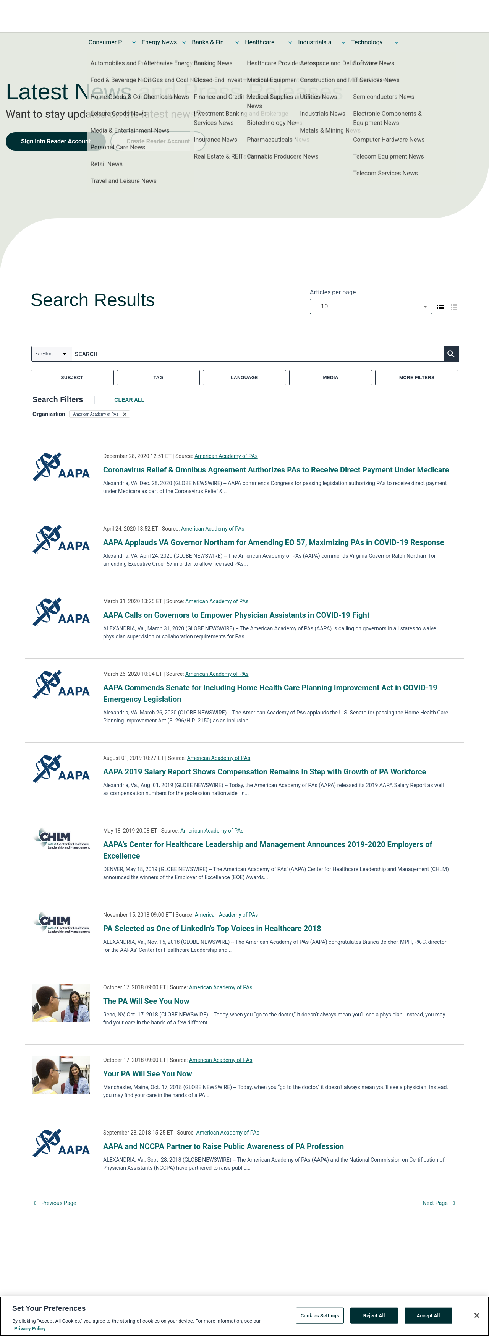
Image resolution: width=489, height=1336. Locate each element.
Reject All (374, 1318)
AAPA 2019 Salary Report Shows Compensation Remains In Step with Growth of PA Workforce (264, 771)
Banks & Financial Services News (211, 42)
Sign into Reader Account (56, 141)
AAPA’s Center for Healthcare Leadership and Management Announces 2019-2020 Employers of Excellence (267, 850)
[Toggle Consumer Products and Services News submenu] (134, 42)
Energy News (159, 42)
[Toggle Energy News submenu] (184, 42)
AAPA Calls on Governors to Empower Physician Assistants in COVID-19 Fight (236, 615)
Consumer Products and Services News (108, 42)
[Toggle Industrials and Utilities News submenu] (343, 42)
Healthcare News (264, 42)
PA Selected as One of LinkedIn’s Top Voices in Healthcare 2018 (212, 928)
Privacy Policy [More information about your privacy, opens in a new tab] (29, 1331)
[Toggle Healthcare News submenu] (290, 42)
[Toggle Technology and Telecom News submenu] (396, 42)
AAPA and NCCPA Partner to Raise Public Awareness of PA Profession (223, 1146)
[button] (99, 414)
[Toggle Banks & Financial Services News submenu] (237, 42)
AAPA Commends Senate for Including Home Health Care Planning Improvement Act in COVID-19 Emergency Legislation (270, 693)
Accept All (428, 1318)
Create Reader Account (158, 141)
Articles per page (333, 292)
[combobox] (371, 306)
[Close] (476, 1317)
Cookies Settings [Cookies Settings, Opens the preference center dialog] (320, 1318)
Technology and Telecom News (370, 42)
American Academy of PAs (225, 456)
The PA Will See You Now (146, 1001)
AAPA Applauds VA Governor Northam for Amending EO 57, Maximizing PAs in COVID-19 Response (273, 542)
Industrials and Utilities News (317, 42)
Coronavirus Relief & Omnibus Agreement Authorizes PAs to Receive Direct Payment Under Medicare (276, 469)
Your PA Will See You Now (147, 1073)
